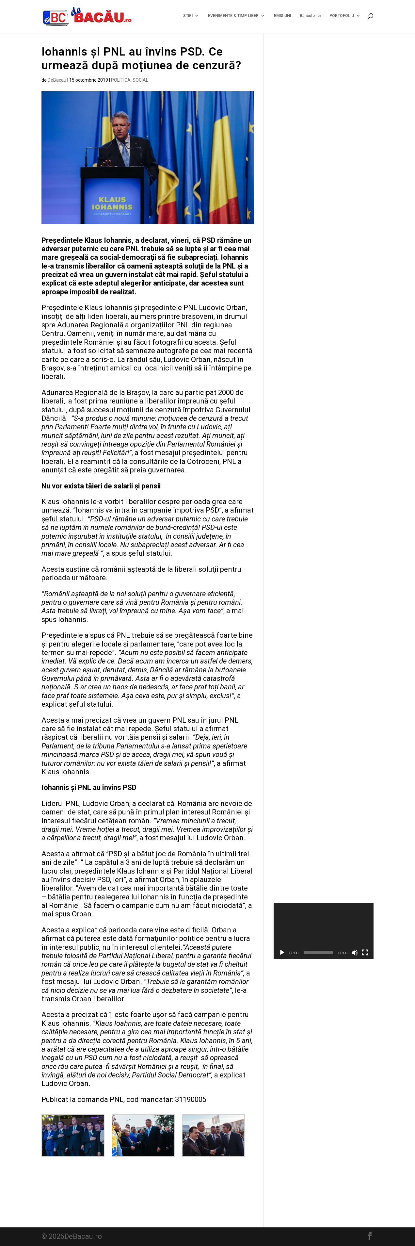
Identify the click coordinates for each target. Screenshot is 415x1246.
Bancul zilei (310, 18)
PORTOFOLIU (341, 18)
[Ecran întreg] (365, 952)
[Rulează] (282, 952)
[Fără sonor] (354, 952)
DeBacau (57, 80)
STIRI (188, 18)
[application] (324, 931)
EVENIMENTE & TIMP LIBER (233, 18)
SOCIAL (140, 80)
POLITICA (121, 80)
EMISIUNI (282, 18)
